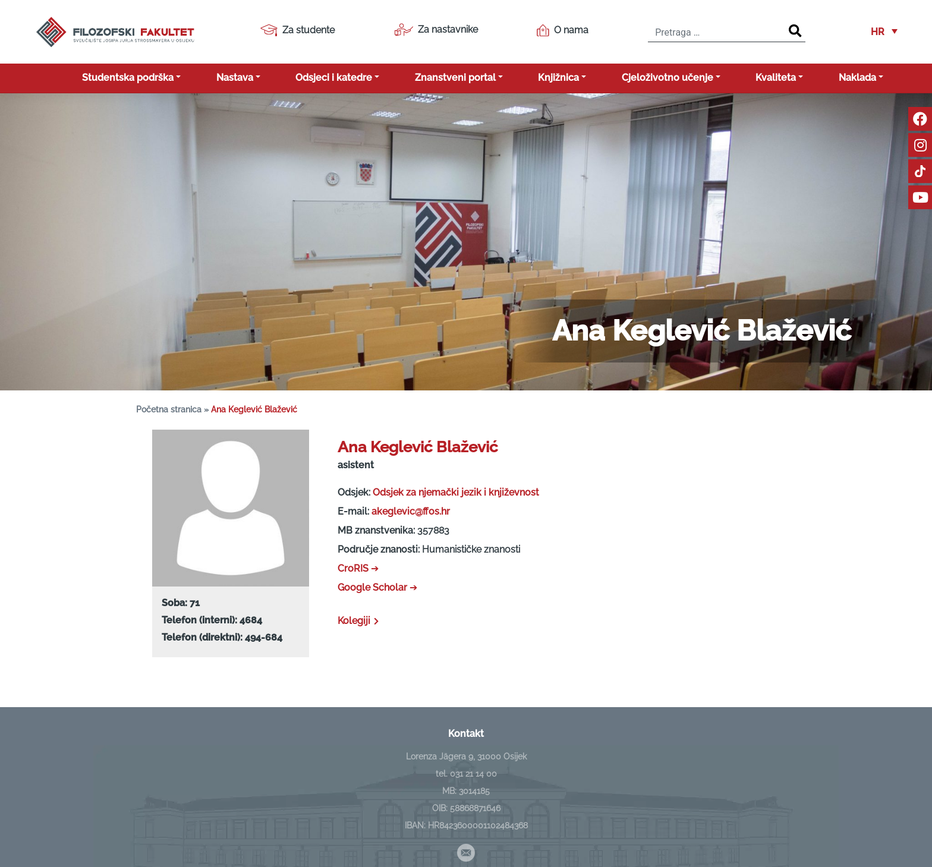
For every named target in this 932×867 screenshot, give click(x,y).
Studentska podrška (128, 77)
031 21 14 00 (473, 773)
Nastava (234, 77)
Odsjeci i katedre (333, 77)
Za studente (297, 30)
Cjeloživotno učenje (667, 77)
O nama (562, 30)
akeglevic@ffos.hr (410, 511)
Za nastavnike (436, 29)
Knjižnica (558, 77)
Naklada (857, 77)
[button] (884, 32)
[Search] (795, 31)
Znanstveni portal (455, 77)
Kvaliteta (775, 77)
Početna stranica (168, 409)
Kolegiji (360, 620)
